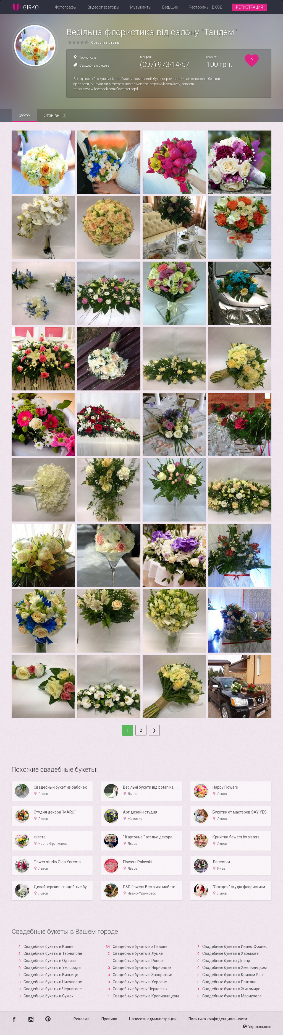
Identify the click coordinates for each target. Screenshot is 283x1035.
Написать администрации (153, 1019)
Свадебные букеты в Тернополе (52, 953)
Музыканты (140, 7)
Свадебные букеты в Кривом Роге (233, 975)
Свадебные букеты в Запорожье (142, 975)
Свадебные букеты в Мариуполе (232, 996)
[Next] (154, 730)
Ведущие (170, 7)
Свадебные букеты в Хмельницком (234, 967)
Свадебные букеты (94, 65)
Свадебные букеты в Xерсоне (140, 982)
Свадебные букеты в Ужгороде (52, 967)
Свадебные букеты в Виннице (50, 975)
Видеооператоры (103, 7)
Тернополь (87, 57)
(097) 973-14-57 (164, 64)
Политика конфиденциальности (217, 1019)
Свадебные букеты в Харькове (230, 953)
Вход (217, 7)
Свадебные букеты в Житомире (231, 989)
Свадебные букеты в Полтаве (229, 982)
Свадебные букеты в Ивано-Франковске (239, 946)
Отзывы (55, 115)
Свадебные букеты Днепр (226, 960)
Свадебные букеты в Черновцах (142, 967)
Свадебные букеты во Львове (140, 946)
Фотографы (66, 7)
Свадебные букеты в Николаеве (52, 982)
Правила (109, 1019)
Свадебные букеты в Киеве (48, 946)
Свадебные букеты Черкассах (140, 989)
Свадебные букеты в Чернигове (52, 989)
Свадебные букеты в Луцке (138, 953)
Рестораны (199, 7)
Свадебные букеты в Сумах (48, 996)
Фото (24, 115)
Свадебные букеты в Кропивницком (146, 996)
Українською (257, 1026)
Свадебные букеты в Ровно (138, 960)
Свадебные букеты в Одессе (49, 960)
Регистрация (249, 7)
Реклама (82, 1019)
